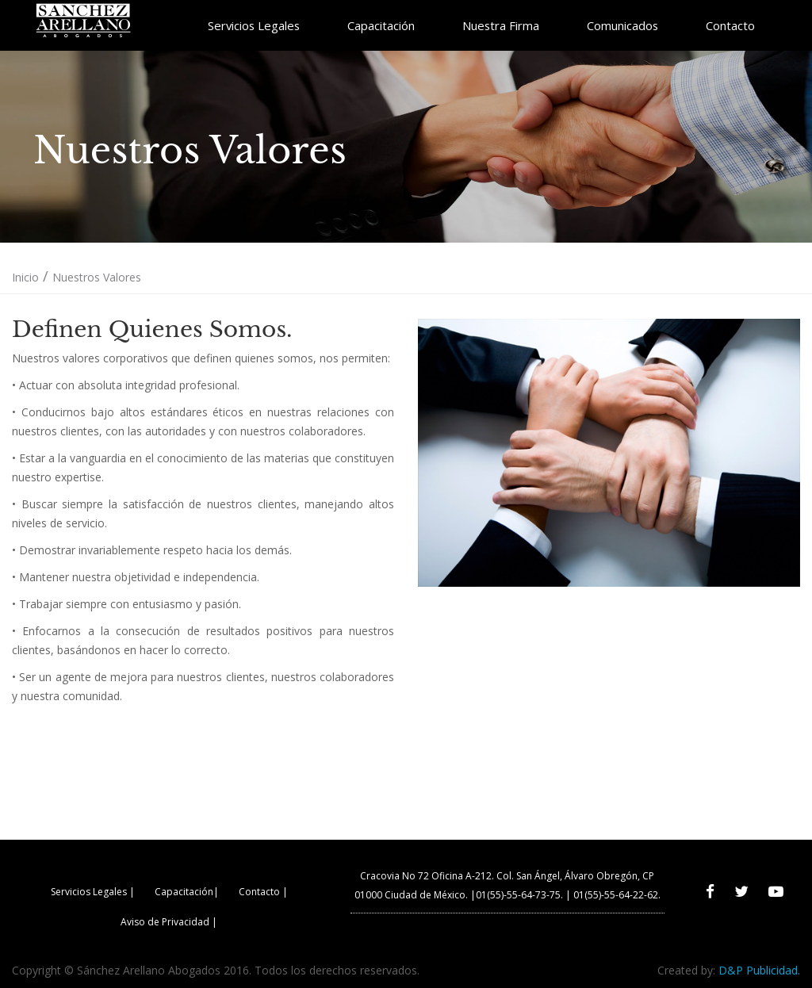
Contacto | (263, 891)
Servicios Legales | (93, 891)
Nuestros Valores (96, 277)
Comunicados (622, 25)
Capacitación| (187, 891)
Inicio (25, 277)
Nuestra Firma (500, 25)
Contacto (730, 25)
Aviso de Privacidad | (169, 922)
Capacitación (381, 25)
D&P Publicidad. (759, 970)
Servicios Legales (254, 25)
